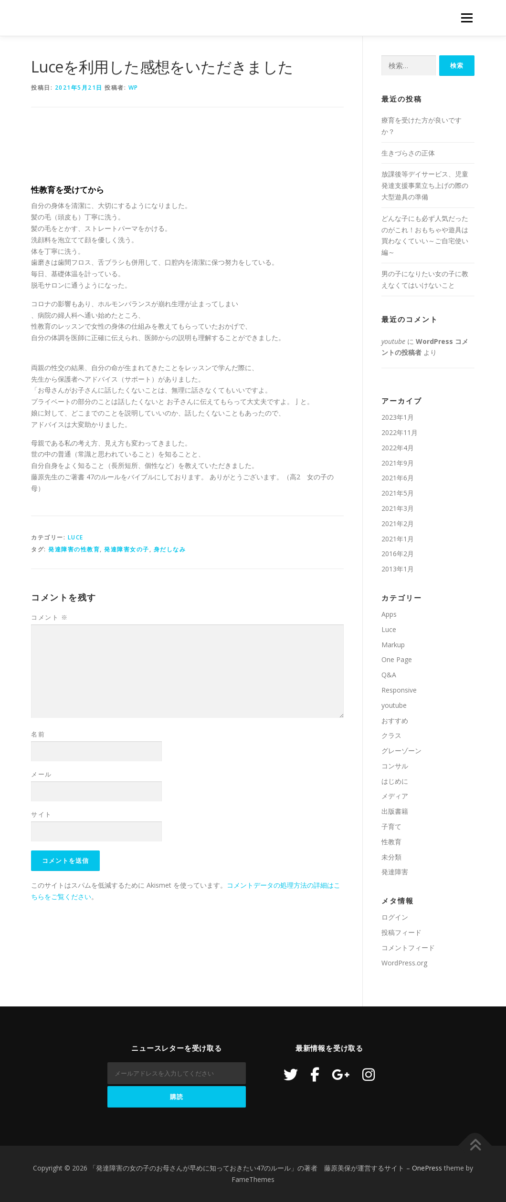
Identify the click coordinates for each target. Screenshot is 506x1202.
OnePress (427, 1167)
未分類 (391, 856)
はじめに (394, 781)
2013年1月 (397, 568)
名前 (38, 734)
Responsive (399, 689)
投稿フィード (401, 932)
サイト (41, 814)
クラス (391, 735)
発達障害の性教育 (74, 549)
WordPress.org (404, 962)
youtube (393, 341)
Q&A (388, 674)
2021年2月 (397, 523)
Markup (393, 644)
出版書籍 (394, 811)
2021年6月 (397, 477)
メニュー (466, 17)
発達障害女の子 (126, 549)
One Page (396, 659)
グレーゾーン (401, 750)
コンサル (394, 765)
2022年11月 (399, 432)
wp (133, 87)
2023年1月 (397, 417)
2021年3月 (397, 508)
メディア (394, 795)
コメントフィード (408, 947)
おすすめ (394, 720)
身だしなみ (170, 549)
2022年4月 (397, 447)
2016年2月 (397, 553)
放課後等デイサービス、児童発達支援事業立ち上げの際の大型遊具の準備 (424, 185)
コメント (49, 617)
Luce (76, 537)
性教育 (391, 841)
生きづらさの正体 (408, 152)
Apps (389, 614)
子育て (391, 826)
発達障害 (394, 871)
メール (41, 774)
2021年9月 (397, 462)
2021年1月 (397, 538)
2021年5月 (397, 492)
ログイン (394, 917)
